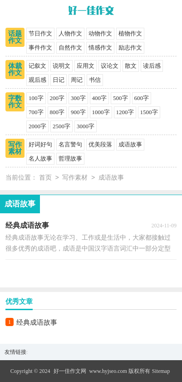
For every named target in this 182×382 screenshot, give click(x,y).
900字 (78, 112)
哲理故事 (70, 158)
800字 (57, 112)
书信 (95, 79)
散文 (131, 65)
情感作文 (100, 47)
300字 (78, 98)
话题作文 (15, 37)
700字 (36, 112)
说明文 (61, 65)
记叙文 (37, 65)
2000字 (37, 126)
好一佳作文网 (70, 371)
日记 (58, 79)
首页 (45, 178)
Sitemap (161, 371)
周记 (77, 79)
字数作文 (15, 102)
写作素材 (15, 148)
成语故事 (130, 144)
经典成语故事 (36, 322)
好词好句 (40, 144)
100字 (36, 98)
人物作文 (70, 33)
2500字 (61, 126)
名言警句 (70, 144)
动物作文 (100, 33)
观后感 (37, 79)
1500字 (149, 112)
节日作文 (40, 33)
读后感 (152, 65)
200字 (57, 98)
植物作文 (130, 33)
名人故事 (40, 158)
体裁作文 (15, 69)
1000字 (101, 112)
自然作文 (70, 47)
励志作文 (130, 47)
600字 (141, 98)
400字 (99, 98)
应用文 (85, 65)
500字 (120, 98)
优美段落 (100, 144)
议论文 (109, 65)
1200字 (125, 112)
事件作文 (40, 47)
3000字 (85, 126)
